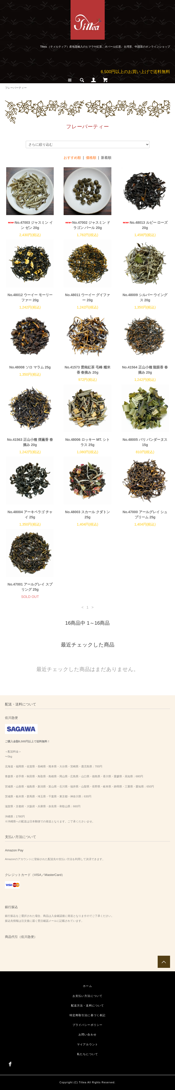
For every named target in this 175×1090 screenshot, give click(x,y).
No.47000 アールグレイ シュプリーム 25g (145, 514)
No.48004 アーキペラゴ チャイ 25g (30, 514)
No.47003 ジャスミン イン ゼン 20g (30, 225)
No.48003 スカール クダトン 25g (87, 514)
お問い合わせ (87, 1034)
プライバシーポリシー (87, 1024)
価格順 (91, 158)
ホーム (87, 985)
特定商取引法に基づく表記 (87, 1015)
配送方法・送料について (87, 1005)
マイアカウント (87, 1044)
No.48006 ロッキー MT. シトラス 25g (87, 442)
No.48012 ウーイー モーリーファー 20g (30, 297)
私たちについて (87, 1054)
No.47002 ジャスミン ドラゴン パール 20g (87, 225)
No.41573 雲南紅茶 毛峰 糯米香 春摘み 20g (87, 369)
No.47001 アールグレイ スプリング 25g (30, 586)
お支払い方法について (87, 995)
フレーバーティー (16, 87)
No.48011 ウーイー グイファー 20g (87, 297)
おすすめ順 (72, 158)
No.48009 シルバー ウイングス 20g (145, 297)
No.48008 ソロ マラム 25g (30, 367)
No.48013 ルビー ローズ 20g (145, 225)
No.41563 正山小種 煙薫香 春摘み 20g (30, 442)
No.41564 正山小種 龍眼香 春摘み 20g (145, 369)
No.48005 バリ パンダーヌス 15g (145, 442)
